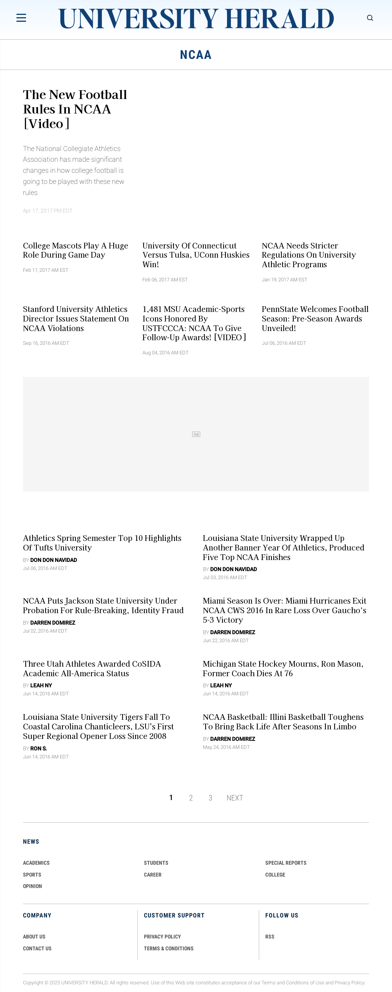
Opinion (32, 886)
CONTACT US (37, 948)
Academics (36, 863)
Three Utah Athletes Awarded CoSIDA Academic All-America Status (92, 668)
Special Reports (286, 863)
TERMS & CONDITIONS (169, 948)
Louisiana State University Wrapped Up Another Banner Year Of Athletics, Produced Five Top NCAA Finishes (283, 547)
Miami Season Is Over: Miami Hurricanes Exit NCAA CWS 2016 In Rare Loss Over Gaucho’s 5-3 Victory (284, 610)
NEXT (235, 797)
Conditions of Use (305, 983)
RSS (269, 937)
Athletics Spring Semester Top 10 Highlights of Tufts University (102, 543)
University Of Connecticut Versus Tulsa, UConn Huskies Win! (196, 255)
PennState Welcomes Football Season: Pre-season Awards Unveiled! (315, 318)
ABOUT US (34, 937)
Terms (268, 983)
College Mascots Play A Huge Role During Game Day (75, 250)
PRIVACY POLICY (162, 937)
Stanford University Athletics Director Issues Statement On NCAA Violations (76, 318)
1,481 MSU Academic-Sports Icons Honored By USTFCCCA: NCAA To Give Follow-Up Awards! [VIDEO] (194, 323)
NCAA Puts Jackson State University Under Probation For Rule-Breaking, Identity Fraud (103, 605)
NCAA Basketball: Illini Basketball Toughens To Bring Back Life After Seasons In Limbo (283, 721)
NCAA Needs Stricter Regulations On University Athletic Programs (309, 255)
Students (156, 863)
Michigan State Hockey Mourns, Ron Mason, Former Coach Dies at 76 (283, 668)
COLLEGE (275, 875)
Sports (32, 875)
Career (153, 875)
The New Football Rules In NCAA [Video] (75, 108)
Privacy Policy (349, 983)
